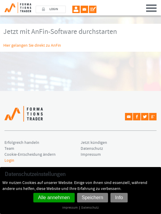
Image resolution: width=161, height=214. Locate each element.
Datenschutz (90, 207)
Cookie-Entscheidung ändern (30, 154)
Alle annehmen (54, 197)
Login (9, 160)
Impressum (70, 207)
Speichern (92, 197)
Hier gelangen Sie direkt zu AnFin (32, 45)
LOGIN (53, 9)
